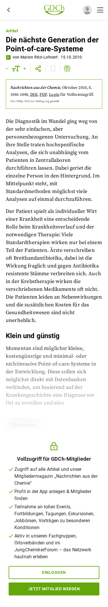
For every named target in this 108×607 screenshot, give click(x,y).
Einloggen (54, 572)
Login (54, 94)
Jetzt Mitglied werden (54, 589)
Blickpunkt (24, 425)
